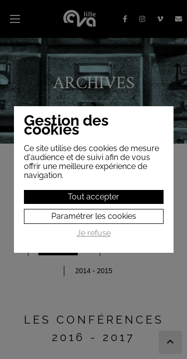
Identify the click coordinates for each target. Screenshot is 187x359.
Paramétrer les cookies (93, 216)
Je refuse (94, 233)
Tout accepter (93, 196)
